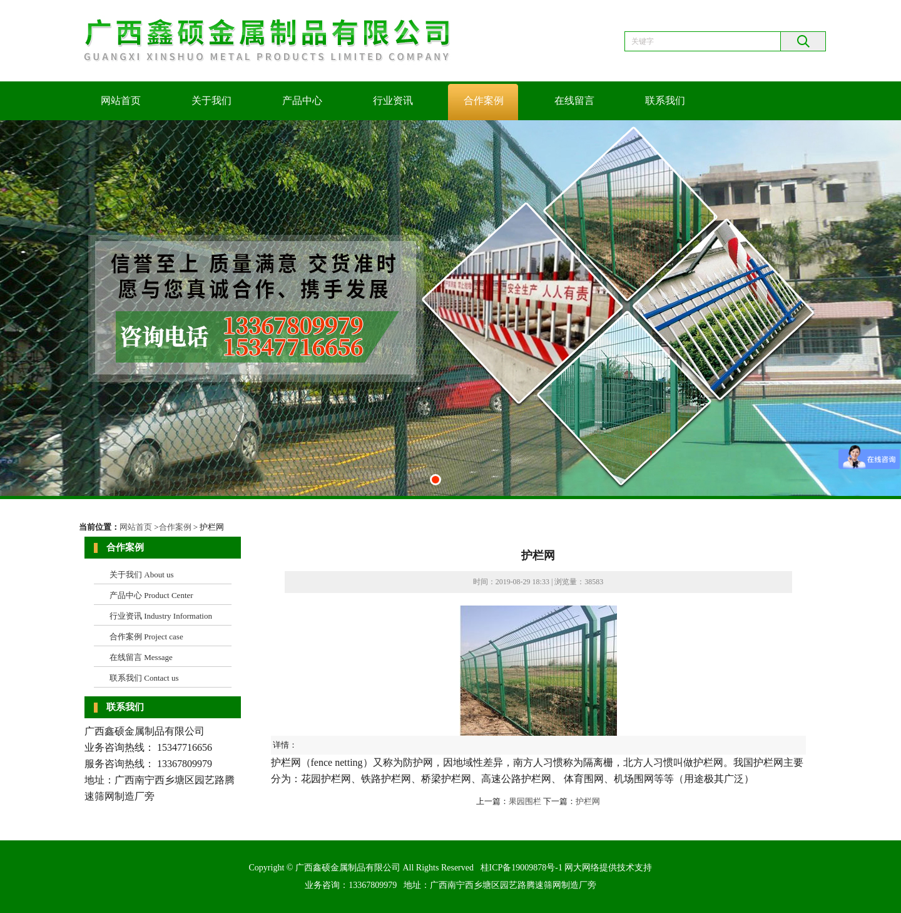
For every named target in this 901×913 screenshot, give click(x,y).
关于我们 (211, 100)
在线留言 (574, 100)
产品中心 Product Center (151, 595)
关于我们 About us (141, 574)
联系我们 (665, 100)
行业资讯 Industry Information (160, 616)
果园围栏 (525, 801)
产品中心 (302, 100)
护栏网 (588, 801)
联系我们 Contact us (144, 678)
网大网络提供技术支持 (608, 867)
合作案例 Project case (146, 636)
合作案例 (484, 100)
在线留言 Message (141, 657)
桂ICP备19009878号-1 (521, 867)
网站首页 (121, 100)
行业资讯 (393, 100)
